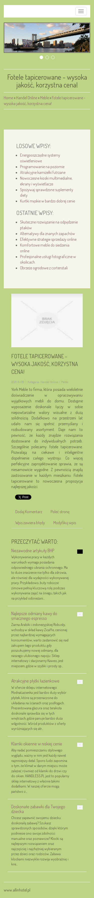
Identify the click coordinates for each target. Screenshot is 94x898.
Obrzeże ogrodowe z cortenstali (44, 267)
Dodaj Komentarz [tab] (28, 511)
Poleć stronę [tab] (60, 511)
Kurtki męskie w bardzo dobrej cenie (47, 200)
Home (8, 97)
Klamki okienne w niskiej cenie (36, 743)
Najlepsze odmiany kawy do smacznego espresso (34, 616)
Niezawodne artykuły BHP (32, 550)
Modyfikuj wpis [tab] (64, 522)
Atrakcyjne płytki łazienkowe (35, 681)
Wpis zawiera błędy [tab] (30, 522)
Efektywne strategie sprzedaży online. (48, 239)
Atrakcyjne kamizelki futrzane (42, 172)
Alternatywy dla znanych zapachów (47, 233)
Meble (44, 97)
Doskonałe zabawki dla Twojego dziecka (38, 809)
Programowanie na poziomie (42, 166)
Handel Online (26, 97)
